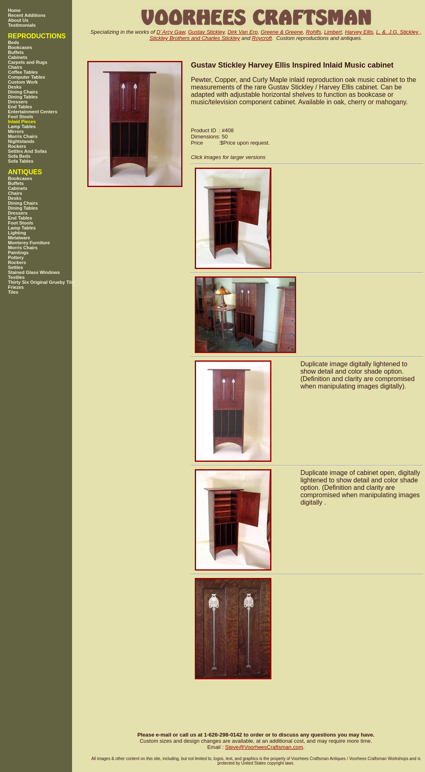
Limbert (333, 32)
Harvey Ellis (359, 32)
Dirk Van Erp (242, 32)
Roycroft (262, 38)
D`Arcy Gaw (170, 32)
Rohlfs (313, 32)
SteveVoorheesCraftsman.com (264, 747)
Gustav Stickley (206, 32)
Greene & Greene (282, 32)
